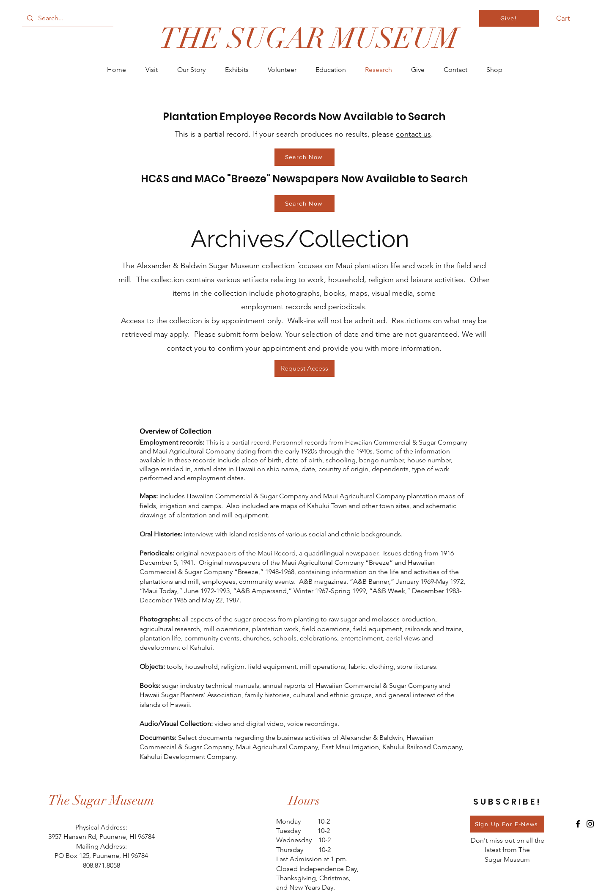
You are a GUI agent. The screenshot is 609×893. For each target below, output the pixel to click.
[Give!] (509, 18)
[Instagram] (590, 824)
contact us (413, 134)
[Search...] (67, 18)
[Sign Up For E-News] (507, 824)
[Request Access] (304, 368)
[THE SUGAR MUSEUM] (308, 39)
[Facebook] (578, 824)
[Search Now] (304, 157)
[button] (567, 18)
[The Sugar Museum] (101, 800)
